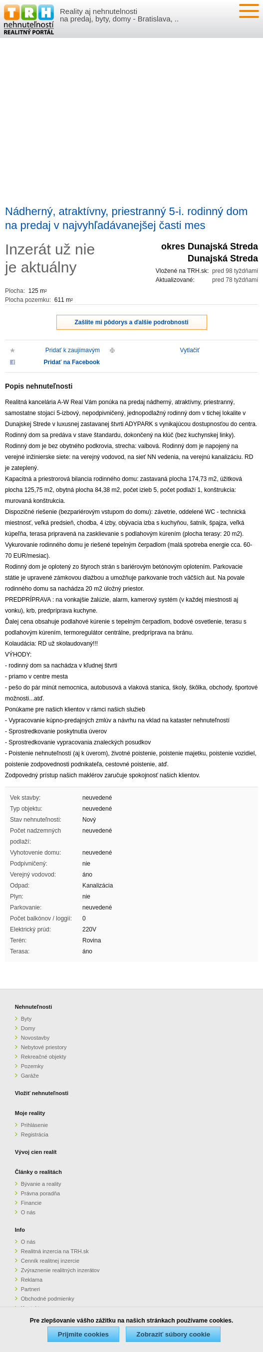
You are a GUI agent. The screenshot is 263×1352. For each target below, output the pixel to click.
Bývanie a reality (41, 1184)
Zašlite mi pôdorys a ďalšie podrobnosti (132, 322)
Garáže (30, 1076)
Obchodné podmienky (47, 1299)
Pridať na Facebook (72, 362)
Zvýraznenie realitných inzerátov (60, 1270)
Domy (28, 1028)
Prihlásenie (34, 1125)
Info (20, 1230)
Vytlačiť (190, 350)
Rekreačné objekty (43, 1057)
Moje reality (30, 1113)
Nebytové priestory (44, 1047)
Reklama (31, 1280)
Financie (31, 1203)
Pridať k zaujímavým (72, 350)
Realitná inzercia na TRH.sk (55, 1251)
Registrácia (34, 1134)
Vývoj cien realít (36, 1152)
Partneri (30, 1289)
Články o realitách (38, 1172)
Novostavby (35, 1038)
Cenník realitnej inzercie (50, 1261)
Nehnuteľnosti (33, 1007)
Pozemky (32, 1066)
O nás (28, 1212)
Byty (26, 1019)
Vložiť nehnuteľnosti (41, 1093)
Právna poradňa (40, 1193)
